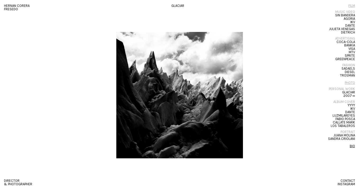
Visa (351, 48)
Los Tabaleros (343, 125)
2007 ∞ (349, 95)
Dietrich (348, 32)
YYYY (351, 105)
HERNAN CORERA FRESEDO (17, 7)
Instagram (346, 184)
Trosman (347, 75)
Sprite (350, 55)
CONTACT (347, 181)
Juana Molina (344, 135)
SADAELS (348, 68)
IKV (352, 22)
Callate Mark (344, 122)
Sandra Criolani (341, 138)
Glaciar (348, 92)
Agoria (349, 18)
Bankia (349, 45)
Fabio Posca (345, 119)
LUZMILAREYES (344, 115)
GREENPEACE (345, 59)
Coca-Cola (346, 42)
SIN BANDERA (345, 15)
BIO (352, 146)
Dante (350, 25)
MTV (352, 52)
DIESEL (350, 72)
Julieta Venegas (342, 29)
